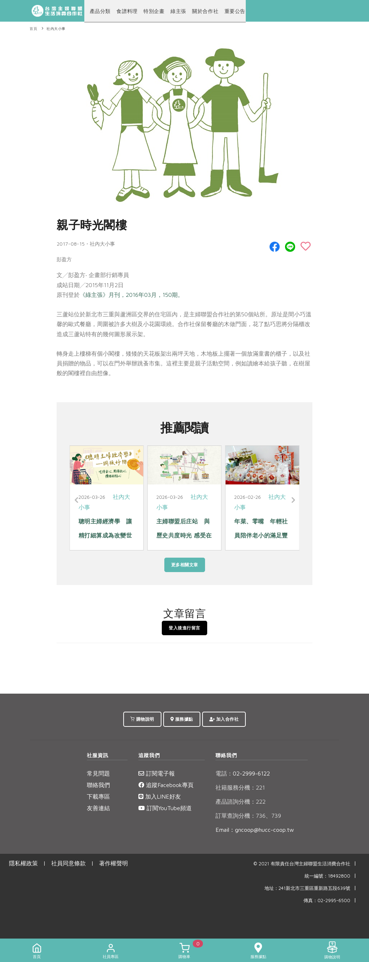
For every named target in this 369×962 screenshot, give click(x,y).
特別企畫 (148, 11)
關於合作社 (195, 11)
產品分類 (99, 11)
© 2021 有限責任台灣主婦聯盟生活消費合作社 (301, 863)
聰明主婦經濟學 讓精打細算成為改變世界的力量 (105, 535)
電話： (224, 773)
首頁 (33, 29)
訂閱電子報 (156, 773)
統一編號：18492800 (327, 876)
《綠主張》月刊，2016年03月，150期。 (131, 294)
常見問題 (98, 773)
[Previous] (77, 500)
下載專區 (98, 796)
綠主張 (170, 11)
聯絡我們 (98, 785)
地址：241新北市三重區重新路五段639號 (307, 888)
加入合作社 (224, 719)
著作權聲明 (113, 863)
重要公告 (222, 11)
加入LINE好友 (159, 796)
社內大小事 (56, 29)
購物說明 (142, 719)
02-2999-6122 (242, 773)
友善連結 (98, 808)
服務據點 (181, 719)
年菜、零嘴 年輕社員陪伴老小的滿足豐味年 (261, 535)
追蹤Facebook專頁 (166, 785)
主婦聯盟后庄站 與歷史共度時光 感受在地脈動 (184, 535)
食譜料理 (123, 11)
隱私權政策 (23, 863)
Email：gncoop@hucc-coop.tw (254, 829)
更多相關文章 (184, 564)
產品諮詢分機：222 (240, 801)
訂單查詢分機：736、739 (248, 815)
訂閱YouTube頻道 (165, 808)
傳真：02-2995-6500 (326, 900)
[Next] (292, 500)
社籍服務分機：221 (240, 787)
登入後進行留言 (184, 628)
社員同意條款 (68, 863)
